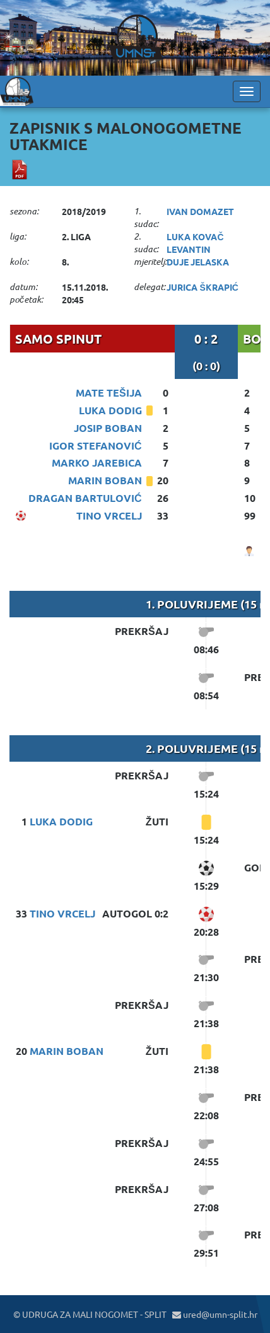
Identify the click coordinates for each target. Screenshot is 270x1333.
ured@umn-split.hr (214, 1314)
